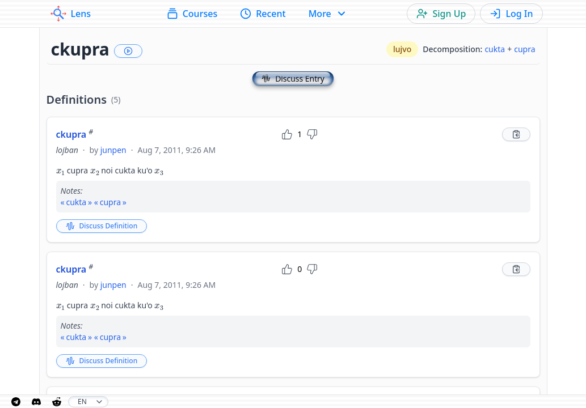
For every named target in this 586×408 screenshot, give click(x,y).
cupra (524, 49)
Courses (192, 13)
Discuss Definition (102, 226)
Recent (263, 13)
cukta (494, 49)
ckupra (75, 134)
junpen (113, 149)
